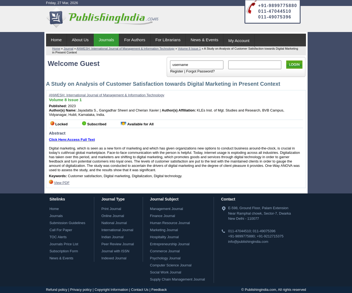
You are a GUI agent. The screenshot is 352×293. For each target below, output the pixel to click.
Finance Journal (162, 216)
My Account (238, 40)
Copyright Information (111, 290)
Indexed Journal (113, 258)
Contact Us (139, 290)
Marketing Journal (164, 230)
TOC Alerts (58, 237)
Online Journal (112, 216)
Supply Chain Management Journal (177, 279)
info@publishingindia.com (248, 242)
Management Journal (166, 209)
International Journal (117, 230)
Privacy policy (81, 290)
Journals (106, 39)
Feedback (159, 290)
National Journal (114, 223)
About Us (80, 39)
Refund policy (56, 290)
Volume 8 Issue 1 (189, 48)
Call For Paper (61, 230)
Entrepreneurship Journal (170, 244)
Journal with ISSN (115, 251)
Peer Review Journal (117, 244)
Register (176, 71)
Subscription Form (64, 251)
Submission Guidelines (67, 223)
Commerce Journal (165, 251)
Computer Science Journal (170, 265)
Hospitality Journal (164, 237)
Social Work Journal (165, 272)
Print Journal (111, 209)
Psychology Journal (165, 258)
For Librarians (168, 39)
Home (56, 39)
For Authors (134, 39)
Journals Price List (64, 244)
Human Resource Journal (170, 223)
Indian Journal (112, 237)
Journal (68, 48)
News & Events (204, 39)
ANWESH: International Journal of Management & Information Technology (126, 48)
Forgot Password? (200, 71)
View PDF (62, 183)
